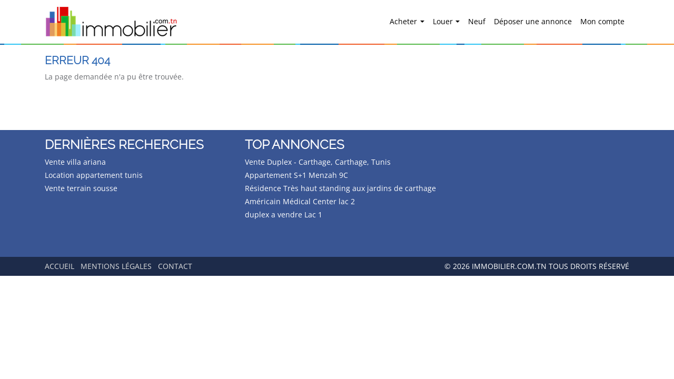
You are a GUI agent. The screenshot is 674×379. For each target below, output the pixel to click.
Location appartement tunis (94, 175)
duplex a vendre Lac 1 (283, 215)
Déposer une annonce (533, 21)
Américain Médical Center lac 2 (300, 201)
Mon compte (602, 21)
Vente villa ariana (75, 162)
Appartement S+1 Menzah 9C (296, 175)
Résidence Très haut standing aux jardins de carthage (340, 188)
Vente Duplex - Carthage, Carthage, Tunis (318, 162)
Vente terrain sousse (81, 188)
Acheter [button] (404, 21)
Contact (175, 266)
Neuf (476, 21)
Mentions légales (116, 266)
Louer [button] (444, 21)
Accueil (59, 266)
